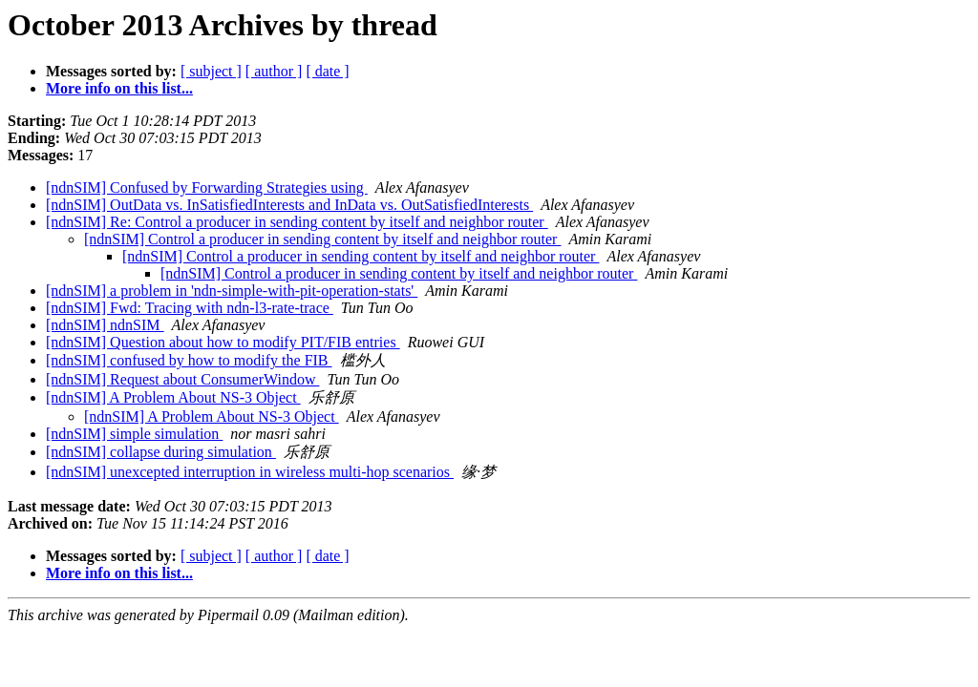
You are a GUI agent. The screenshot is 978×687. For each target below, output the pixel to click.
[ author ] (274, 71)
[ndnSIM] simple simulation (134, 434)
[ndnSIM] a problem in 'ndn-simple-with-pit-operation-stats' (231, 290)
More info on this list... (119, 88)
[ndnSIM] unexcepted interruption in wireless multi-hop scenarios (250, 472)
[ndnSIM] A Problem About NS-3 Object (173, 397)
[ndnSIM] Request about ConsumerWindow (182, 379)
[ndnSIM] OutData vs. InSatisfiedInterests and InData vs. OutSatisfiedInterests (289, 205)
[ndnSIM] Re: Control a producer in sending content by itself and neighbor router (297, 222)
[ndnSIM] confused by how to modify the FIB (189, 360)
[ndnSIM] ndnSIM (105, 325)
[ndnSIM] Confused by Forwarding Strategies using (207, 187)
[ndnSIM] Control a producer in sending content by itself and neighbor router (322, 239)
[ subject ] (211, 71)
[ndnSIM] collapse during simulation (161, 452)
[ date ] (327, 71)
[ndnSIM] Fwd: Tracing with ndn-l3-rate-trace (189, 308)
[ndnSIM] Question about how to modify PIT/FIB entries (223, 342)
